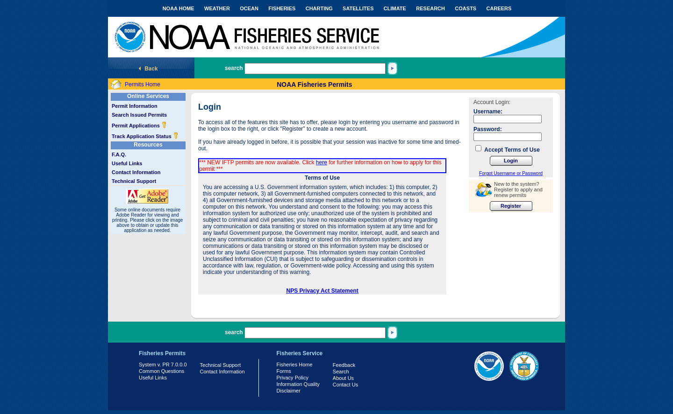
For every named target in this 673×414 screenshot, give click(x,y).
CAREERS (499, 8)
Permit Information (135, 106)
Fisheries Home (295, 364)
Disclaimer (289, 390)
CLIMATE (395, 8)
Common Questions (161, 371)
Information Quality (298, 384)
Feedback (344, 365)
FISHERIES (281, 8)
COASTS (465, 8)
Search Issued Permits (139, 115)
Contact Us (345, 384)
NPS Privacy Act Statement (322, 291)
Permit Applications (139, 125)
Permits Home (142, 84)
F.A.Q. (119, 154)
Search (341, 371)
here (321, 162)
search (234, 68)
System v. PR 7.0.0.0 (163, 364)
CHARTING (319, 8)
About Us (343, 378)
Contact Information (136, 172)
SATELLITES (358, 8)
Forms (284, 371)
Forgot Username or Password (511, 173)
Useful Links (127, 163)
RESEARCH (430, 8)
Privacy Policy (292, 377)
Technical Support (134, 181)
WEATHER (217, 8)
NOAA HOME (178, 8)
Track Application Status (145, 136)
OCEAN (249, 8)
